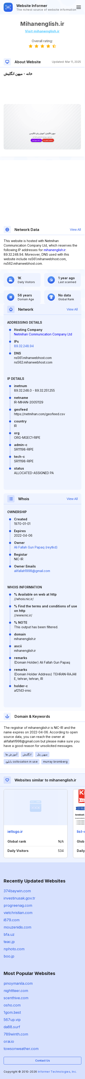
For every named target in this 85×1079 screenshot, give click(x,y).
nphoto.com (14, 949)
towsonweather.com (21, 1048)
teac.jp (9, 941)
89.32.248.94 (24, 346)
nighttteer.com (16, 990)
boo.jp (9, 956)
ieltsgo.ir (15, 831)
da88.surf (12, 1027)
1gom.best (12, 1012)
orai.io (9, 1041)
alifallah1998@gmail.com (32, 571)
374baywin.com (17, 891)
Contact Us (42, 1060)
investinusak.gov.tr (19, 898)
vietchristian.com (18, 912)
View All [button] (75, 229)
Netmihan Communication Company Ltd (43, 334)
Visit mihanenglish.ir (42, 31)
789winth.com (16, 1034)
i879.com (11, 920)
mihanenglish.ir (55, 250)
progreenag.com (18, 905)
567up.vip (12, 1019)
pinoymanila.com (18, 983)
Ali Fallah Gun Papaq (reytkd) (36, 547)
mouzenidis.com (17, 927)
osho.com (12, 1005)
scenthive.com (16, 998)
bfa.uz (9, 934)
